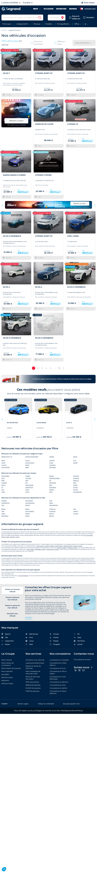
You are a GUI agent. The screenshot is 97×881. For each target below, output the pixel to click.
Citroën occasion (49, 546)
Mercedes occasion (40, 549)
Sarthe (51, 503)
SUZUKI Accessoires (33, 688)
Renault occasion (62, 547)
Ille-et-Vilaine (29, 500)
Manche (27, 505)
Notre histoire (6, 660)
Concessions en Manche (59, 682)
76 (59, 368)
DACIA (3, 485)
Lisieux (3, 513)
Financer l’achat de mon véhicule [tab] (12, 598)
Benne (3, 460)
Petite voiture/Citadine (31, 456)
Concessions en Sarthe (58, 688)
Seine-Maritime (53, 505)
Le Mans (75, 511)
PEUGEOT (76, 476)
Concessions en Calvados (59, 660)
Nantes (27, 516)
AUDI (3, 478)
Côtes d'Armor (5, 503)
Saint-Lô (51, 513)
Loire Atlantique (29, 503)
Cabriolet (51, 460)
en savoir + (28, 617)
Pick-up (27, 460)
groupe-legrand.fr (23, 575)
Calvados (4, 500)
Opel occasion (59, 546)
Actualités (5, 674)
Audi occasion (31, 549)
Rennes (27, 513)
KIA (26, 483)
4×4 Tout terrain (88, 535)
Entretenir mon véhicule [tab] (12, 615)
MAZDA (51, 476)
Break (27, 467)
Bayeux (3, 509)
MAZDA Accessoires (33, 685)
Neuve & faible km (74, 17)
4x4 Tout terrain (29, 462)
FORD (3, 492)
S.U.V (74, 460)
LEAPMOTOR (29, 487)
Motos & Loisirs (7, 677)
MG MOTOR (52, 483)
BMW (3, 480)
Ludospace (52, 465)
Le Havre (75, 513)
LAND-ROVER (29, 485)
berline (3, 537)
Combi (3, 462)
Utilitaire (51, 456)
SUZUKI (75, 487)
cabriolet (12, 537)
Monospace (52, 467)
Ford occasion (40, 546)
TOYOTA (75, 489)
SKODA (75, 485)
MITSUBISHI (52, 487)
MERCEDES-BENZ (54, 478)
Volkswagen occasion (53, 549)
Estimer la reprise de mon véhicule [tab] (12, 606)
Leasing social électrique (35, 663)
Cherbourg (52, 509)
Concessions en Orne (58, 685)
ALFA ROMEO (5, 476)
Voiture (75, 456)
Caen (2, 511)
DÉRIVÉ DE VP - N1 (6, 456)
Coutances (52, 511)
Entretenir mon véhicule (35, 660)
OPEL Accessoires (32, 682)
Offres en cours (59, 43)
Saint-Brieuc (4, 516)
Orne (50, 500)
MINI (50, 485)
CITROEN (4, 483)
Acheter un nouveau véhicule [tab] (12, 590)
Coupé (51, 462)
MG (50, 480)
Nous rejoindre (7, 671)
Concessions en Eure (58, 668)
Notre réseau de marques (11, 668)
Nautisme (5, 680)
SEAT (74, 483)
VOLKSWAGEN (77, 492)
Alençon (51, 516)
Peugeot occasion (72, 547)
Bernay (27, 509)
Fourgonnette (5, 467)
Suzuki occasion (77, 546)
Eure (2, 505)
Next (94, 205)
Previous (3, 205)
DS (2, 487)
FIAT (2, 489)
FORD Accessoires (32, 691)
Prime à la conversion (37, 43)
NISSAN (51, 489)
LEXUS (27, 489)
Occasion (88, 17)
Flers (74, 509)
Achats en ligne (7, 683)
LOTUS (27, 492)
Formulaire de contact (82, 659)
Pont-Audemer (29, 511)
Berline (27, 465)
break (7, 537)
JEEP (26, 480)
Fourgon (3, 465)
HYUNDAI (28, 478)
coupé (17, 537)
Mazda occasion (68, 546)
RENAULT (76, 480)
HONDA (27, 476)
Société (75, 462)
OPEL (50, 492)
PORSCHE (76, 478)
